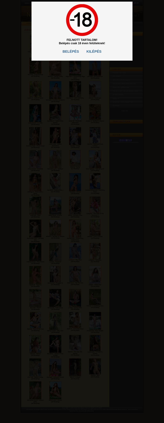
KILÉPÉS (94, 51)
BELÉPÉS (70, 51)
